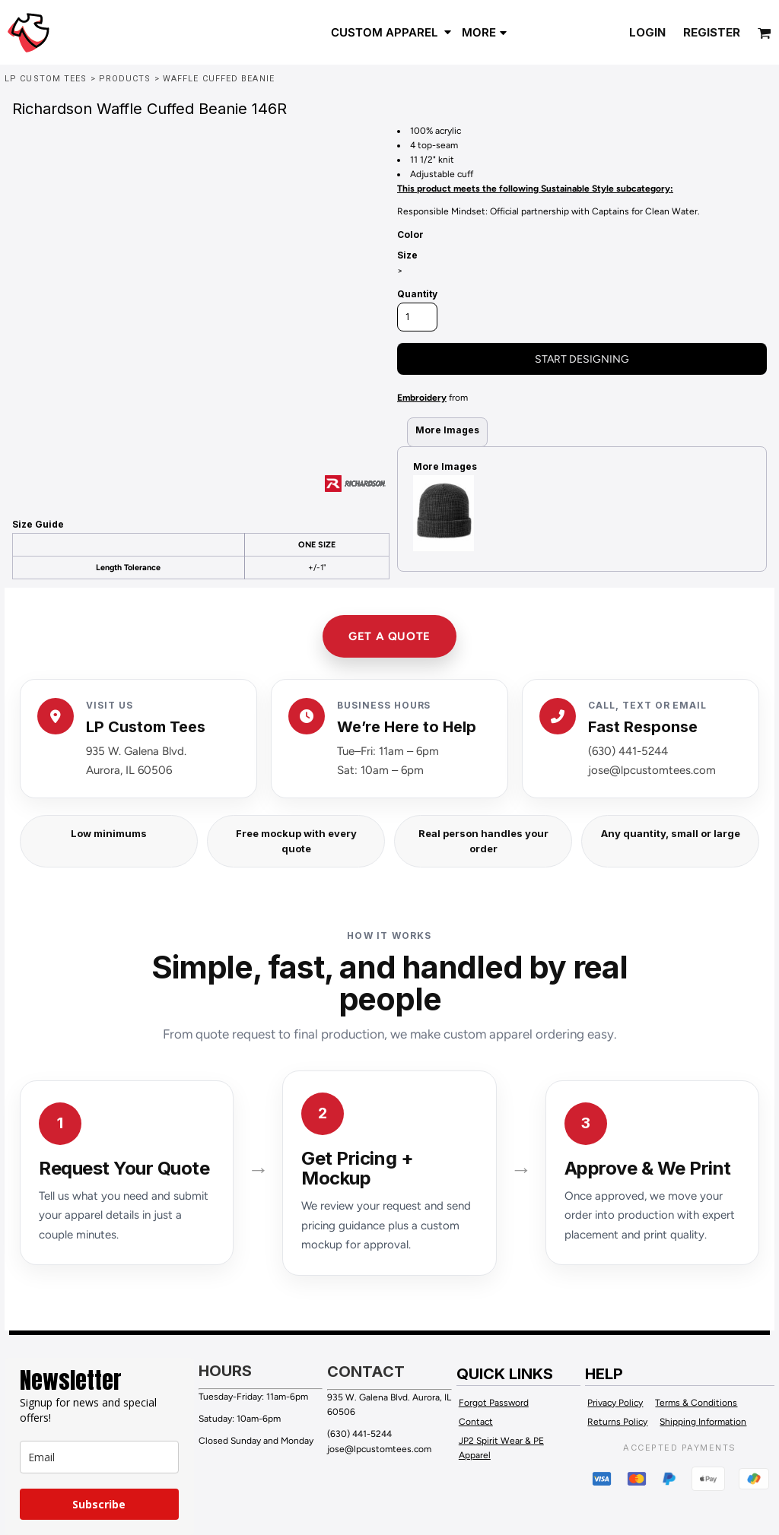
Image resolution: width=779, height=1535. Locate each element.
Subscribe (99, 1504)
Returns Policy (617, 1421)
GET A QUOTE (389, 636)
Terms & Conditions (696, 1402)
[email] (99, 1457)
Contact (476, 1421)
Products (125, 79)
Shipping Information (703, 1421)
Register (711, 32)
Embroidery (422, 397)
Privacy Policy (615, 1402)
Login (647, 32)
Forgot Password (494, 1402)
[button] (392, 32)
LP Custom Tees (46, 79)
